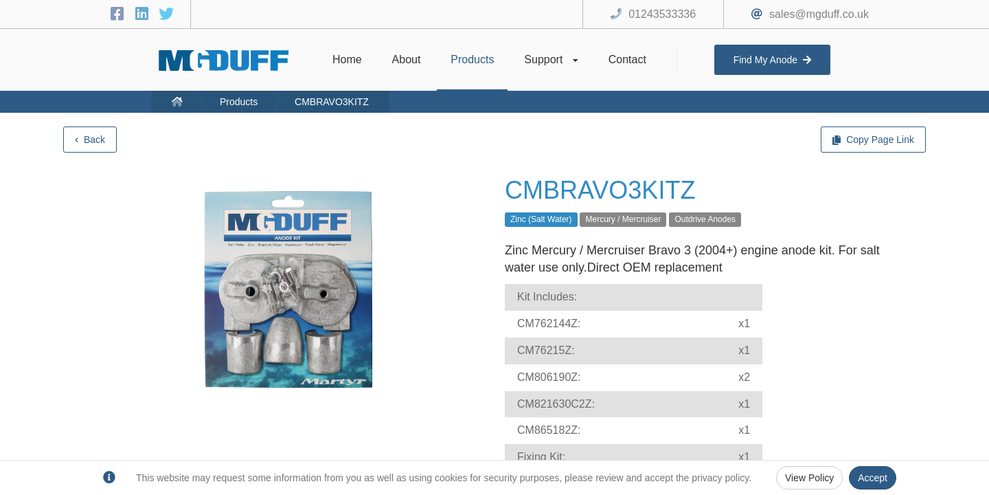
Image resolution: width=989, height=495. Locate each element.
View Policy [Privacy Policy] (809, 477)
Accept (872, 477)
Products (239, 101)
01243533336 (662, 14)
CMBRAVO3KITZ (332, 101)
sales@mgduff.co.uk (819, 14)
